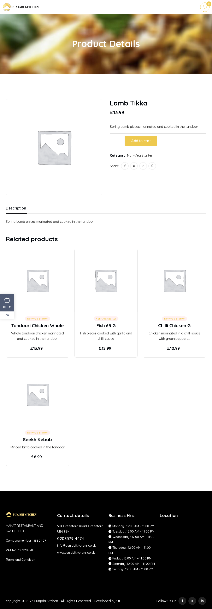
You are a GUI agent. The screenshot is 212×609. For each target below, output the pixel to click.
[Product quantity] (117, 141)
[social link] (182, 601)
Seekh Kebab (37, 439)
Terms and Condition (20, 560)
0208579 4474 (70, 538)
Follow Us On (166, 601)
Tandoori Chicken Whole (37, 325)
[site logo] (21, 8)
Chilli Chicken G (174, 325)
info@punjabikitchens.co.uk (76, 545)
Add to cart (141, 140)
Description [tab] (16, 208)
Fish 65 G (106, 325)
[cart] (205, 7)
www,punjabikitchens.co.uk (76, 553)
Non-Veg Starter (139, 155)
